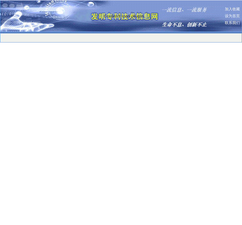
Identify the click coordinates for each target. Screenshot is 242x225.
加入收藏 (232, 9)
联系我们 (232, 23)
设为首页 (232, 16)
